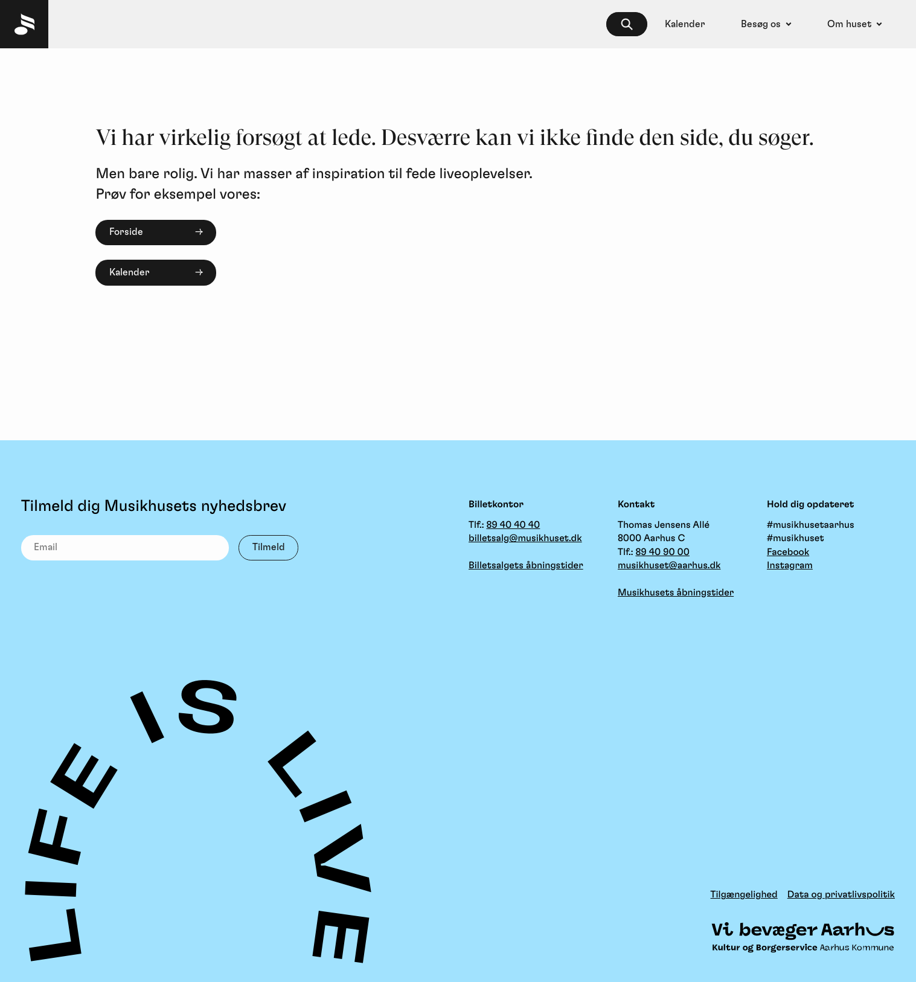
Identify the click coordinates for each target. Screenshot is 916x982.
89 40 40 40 (513, 525)
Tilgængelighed (744, 895)
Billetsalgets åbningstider (526, 566)
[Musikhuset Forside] (24, 24)
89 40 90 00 (662, 552)
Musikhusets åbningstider (676, 593)
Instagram (790, 566)
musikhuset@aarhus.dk (669, 566)
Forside (126, 232)
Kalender (129, 272)
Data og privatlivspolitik (841, 895)
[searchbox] (626, 24)
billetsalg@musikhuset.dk (525, 539)
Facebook (788, 552)
